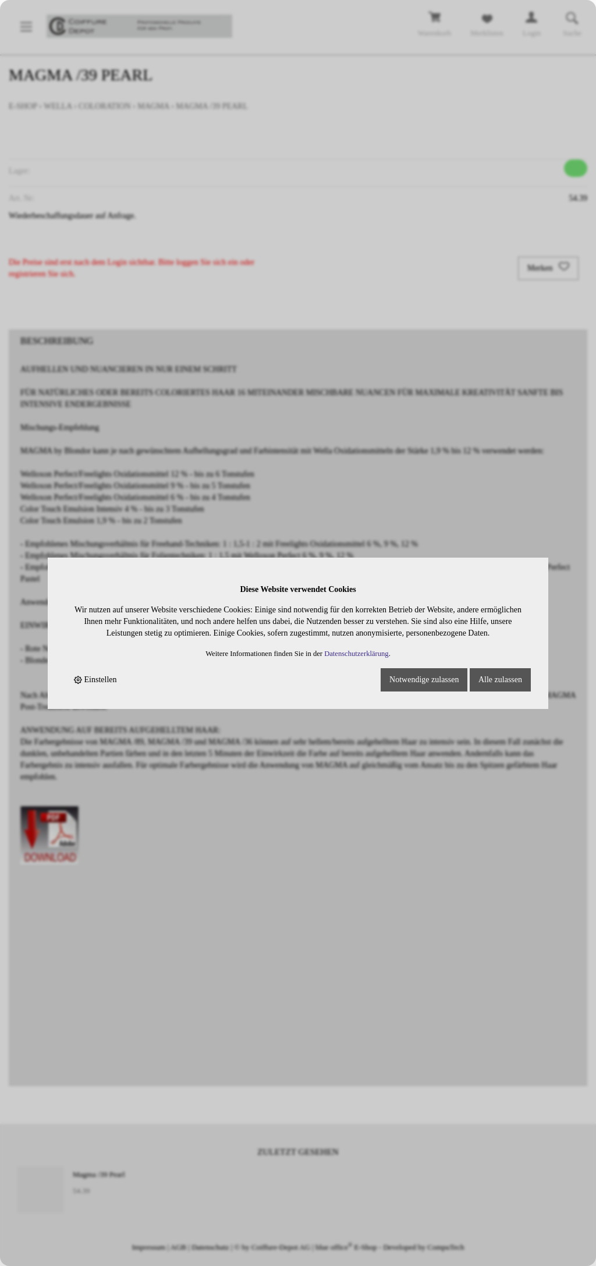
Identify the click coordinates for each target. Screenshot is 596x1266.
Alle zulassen (500, 679)
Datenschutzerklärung (356, 654)
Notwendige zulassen (424, 679)
